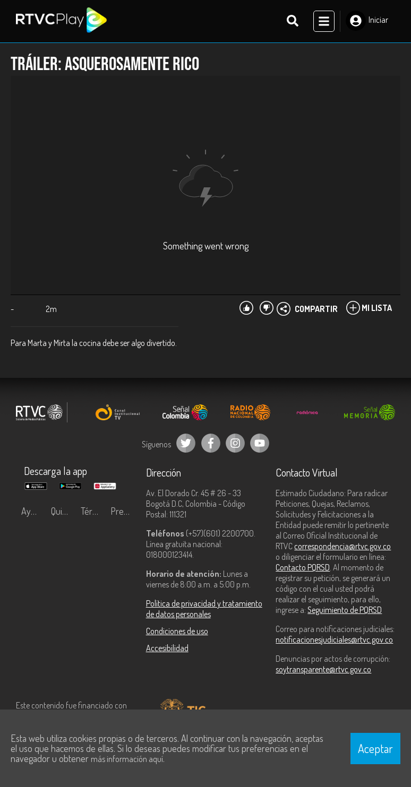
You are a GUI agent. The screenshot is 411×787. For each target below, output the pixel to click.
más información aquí (127, 759)
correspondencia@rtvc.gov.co (342, 546)
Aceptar (375, 748)
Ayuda (33, 511)
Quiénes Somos (63, 511)
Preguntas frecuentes (122, 511)
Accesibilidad (167, 648)
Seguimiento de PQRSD (344, 609)
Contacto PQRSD (303, 567)
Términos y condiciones (93, 511)
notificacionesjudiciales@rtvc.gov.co (334, 639)
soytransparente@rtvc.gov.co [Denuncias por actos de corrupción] (323, 669)
